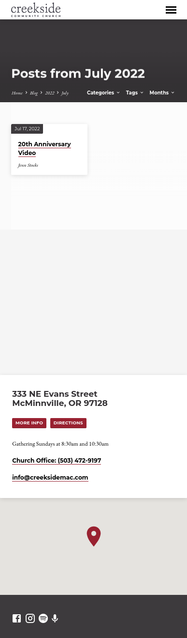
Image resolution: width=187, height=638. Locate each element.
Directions (68, 422)
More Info (29, 422)
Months (162, 93)
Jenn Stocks (28, 165)
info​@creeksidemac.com (50, 477)
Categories (104, 93)
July (65, 93)
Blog (34, 93)
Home (17, 93)
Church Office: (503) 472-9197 (56, 460)
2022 (49, 93)
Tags (135, 93)
